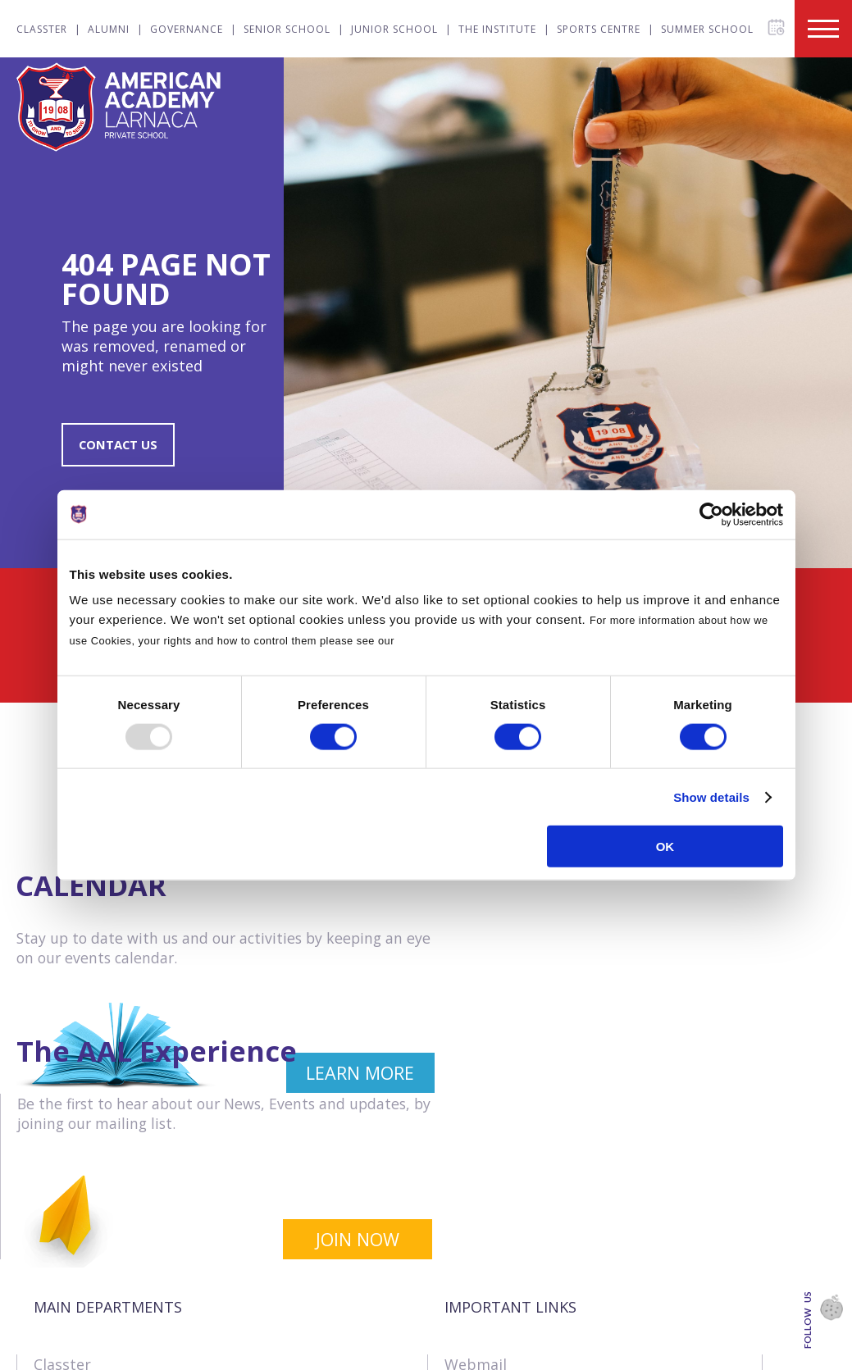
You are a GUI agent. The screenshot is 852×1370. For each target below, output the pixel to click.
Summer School (707, 29)
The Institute (497, 29)
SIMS (461, 1342)
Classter (41, 29)
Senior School (287, 29)
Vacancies (478, 1230)
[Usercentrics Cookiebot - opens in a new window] (711, 514)
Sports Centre (598, 29)
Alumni (109, 29)
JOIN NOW (760, 1078)
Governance (186, 29)
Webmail (475, 1203)
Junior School (394, 29)
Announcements (501, 1314)
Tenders (473, 1258)
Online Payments (504, 1286)
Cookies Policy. (439, 641)
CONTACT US (120, 446)
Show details (711, 796)
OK (665, 846)
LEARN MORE (334, 1078)
